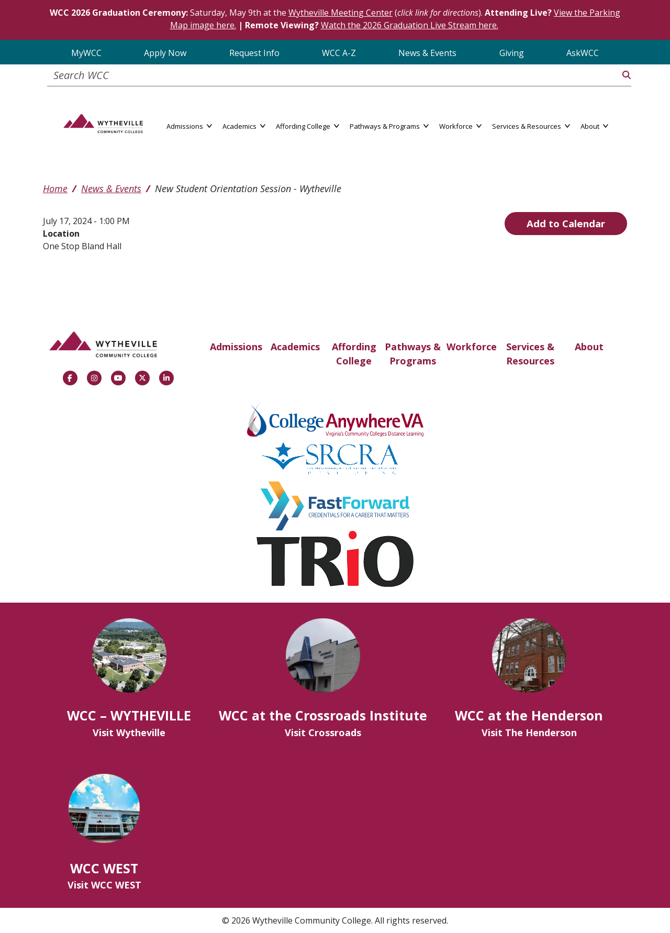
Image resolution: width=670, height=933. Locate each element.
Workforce (471, 346)
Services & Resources (530, 353)
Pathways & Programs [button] (389, 125)
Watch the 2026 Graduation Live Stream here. (409, 25)
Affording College (354, 353)
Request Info (254, 53)
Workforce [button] (460, 125)
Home (55, 188)
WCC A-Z (339, 53)
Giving (511, 53)
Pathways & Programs (413, 353)
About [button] (594, 125)
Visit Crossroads (323, 732)
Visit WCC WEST (104, 885)
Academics (295, 346)
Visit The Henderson (529, 732)
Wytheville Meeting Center (340, 12)
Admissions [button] (189, 125)
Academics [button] (243, 125)
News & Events (427, 53)
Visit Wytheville (129, 732)
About (589, 346)
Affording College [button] (307, 125)
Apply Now (165, 53)
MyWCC (86, 53)
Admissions (236, 346)
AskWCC (582, 53)
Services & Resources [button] (531, 125)
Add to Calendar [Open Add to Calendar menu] (566, 223)
